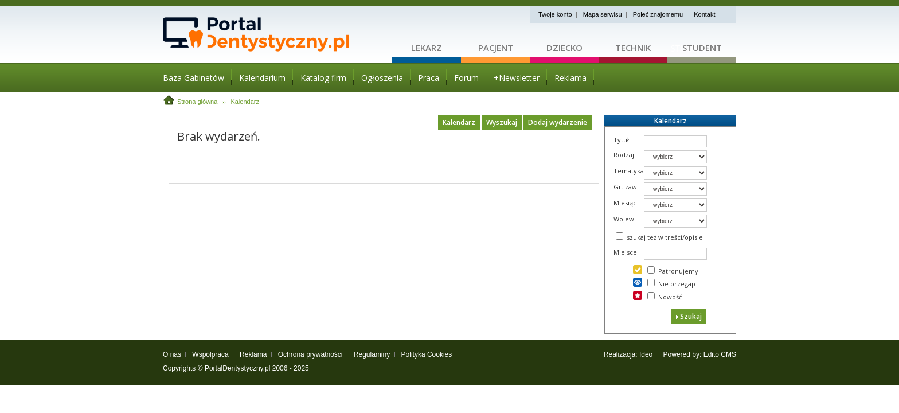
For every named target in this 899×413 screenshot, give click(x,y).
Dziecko (564, 47)
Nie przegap (676, 283)
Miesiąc (624, 202)
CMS (728, 354)
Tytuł (621, 139)
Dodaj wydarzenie (557, 122)
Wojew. (624, 219)
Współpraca (210, 354)
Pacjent (495, 47)
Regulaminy (372, 354)
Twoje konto (555, 14)
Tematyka (628, 170)
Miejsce (625, 252)
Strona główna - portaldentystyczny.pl (277, 34)
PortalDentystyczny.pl (238, 368)
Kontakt (704, 14)
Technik (633, 47)
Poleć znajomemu (658, 14)
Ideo (645, 354)
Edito (711, 354)
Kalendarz (244, 101)
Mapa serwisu (602, 14)
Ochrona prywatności (310, 354)
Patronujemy (678, 271)
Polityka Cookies (426, 354)
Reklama (253, 354)
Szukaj (689, 316)
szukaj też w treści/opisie (665, 237)
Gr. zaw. (626, 186)
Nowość (670, 297)
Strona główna (197, 101)
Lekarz (426, 47)
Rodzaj (623, 154)
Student (702, 47)
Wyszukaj (501, 122)
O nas (172, 354)
